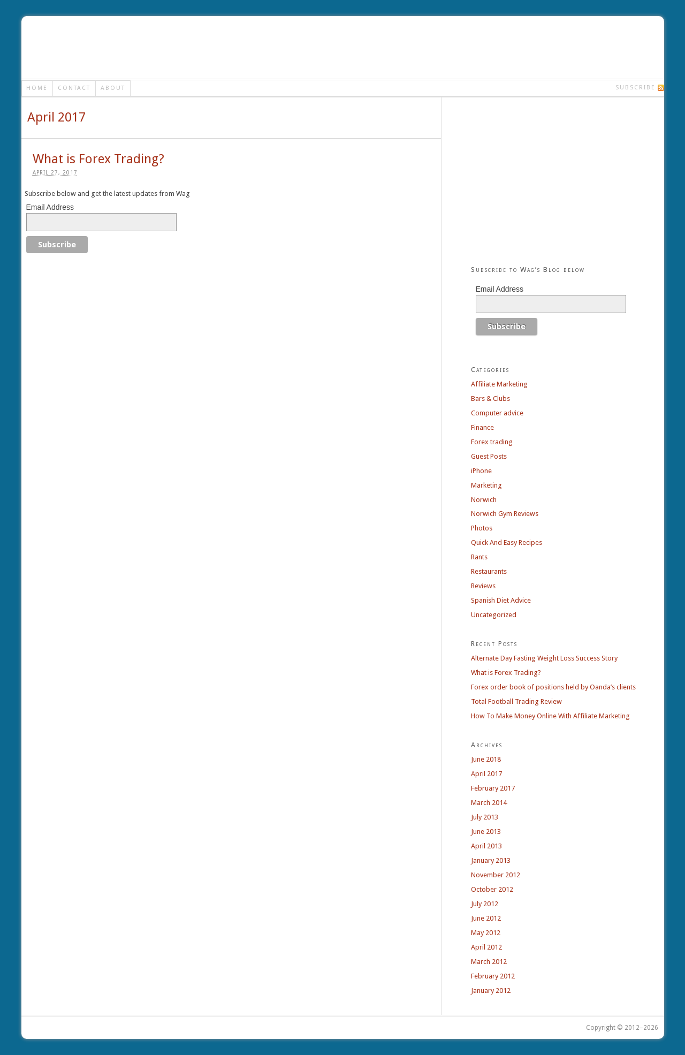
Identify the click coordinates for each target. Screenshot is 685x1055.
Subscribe (635, 87)
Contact (74, 88)
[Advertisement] (462, 47)
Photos (481, 528)
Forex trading (492, 442)
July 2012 (484, 904)
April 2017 (486, 774)
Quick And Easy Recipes (506, 542)
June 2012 (486, 918)
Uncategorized (493, 615)
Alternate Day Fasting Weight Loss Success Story (544, 658)
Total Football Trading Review (516, 701)
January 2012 (491, 990)
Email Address (50, 207)
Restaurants (489, 571)
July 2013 (484, 817)
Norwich (484, 500)
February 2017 (493, 788)
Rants (479, 557)
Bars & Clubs (490, 398)
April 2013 (486, 846)
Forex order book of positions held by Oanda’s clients (553, 687)
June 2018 (486, 759)
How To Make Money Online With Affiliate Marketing (550, 716)
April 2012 (486, 947)
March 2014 (489, 803)
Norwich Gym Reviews (504, 514)
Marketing (486, 485)
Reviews (483, 586)
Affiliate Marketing (499, 384)
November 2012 (495, 875)
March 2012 (489, 962)
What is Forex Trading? (98, 158)
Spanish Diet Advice (501, 600)
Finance (482, 427)
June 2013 (486, 832)
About (113, 88)
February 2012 (493, 976)
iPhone (481, 471)
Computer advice (497, 413)
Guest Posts (489, 456)
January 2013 (491, 860)
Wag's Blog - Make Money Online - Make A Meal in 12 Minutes (103, 47)
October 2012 (492, 889)
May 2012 (485, 933)
